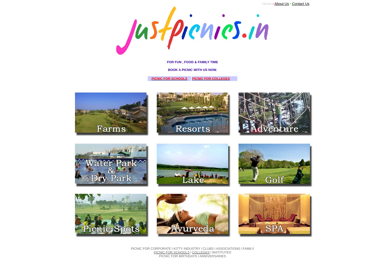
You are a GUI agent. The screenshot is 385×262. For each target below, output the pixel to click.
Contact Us (300, 4)
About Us (281, 4)
